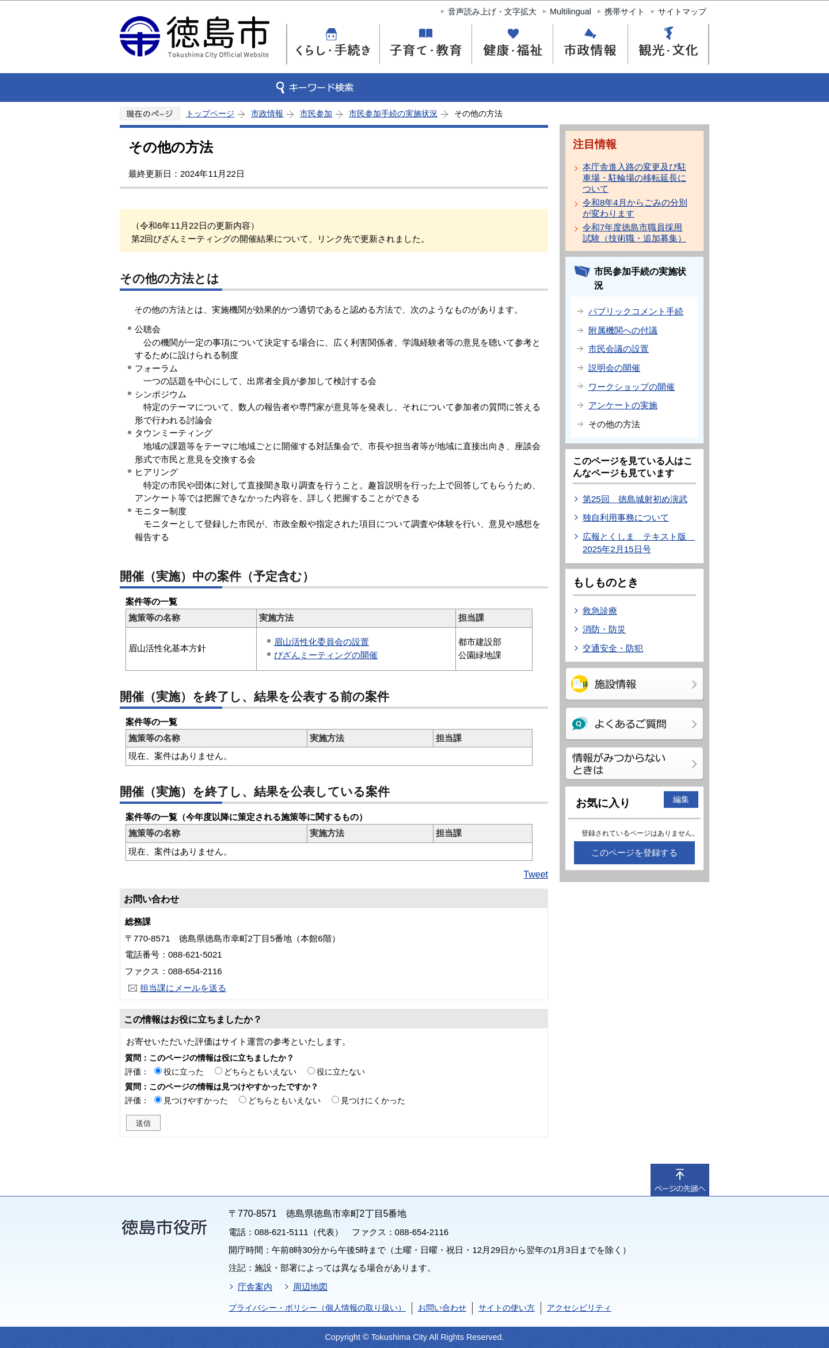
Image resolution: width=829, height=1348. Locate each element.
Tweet (535, 874)
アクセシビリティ (579, 1307)
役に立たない (341, 1071)
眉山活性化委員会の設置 (321, 642)
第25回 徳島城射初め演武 (635, 499)
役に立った (183, 1071)
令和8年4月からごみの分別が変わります (635, 208)
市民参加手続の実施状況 (393, 113)
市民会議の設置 (618, 349)
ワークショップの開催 (631, 387)
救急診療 (600, 611)
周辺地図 (310, 1287)
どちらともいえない (260, 1071)
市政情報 (267, 113)
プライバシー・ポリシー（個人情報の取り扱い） (317, 1307)
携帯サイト (624, 11)
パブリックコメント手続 (635, 311)
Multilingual (570, 11)
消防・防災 (604, 629)
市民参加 (316, 113)
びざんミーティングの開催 (326, 655)
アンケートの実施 (622, 405)
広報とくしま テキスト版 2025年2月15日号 (639, 543)
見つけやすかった (195, 1100)
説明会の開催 (614, 368)
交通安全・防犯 (613, 648)
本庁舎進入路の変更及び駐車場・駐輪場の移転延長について (634, 177)
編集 (681, 799)
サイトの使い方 (506, 1307)
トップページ (210, 113)
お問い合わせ (442, 1307)
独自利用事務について (626, 517)
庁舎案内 (255, 1287)
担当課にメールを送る (183, 988)
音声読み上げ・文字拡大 (492, 11)
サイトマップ (682, 11)
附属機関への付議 (622, 330)
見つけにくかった (373, 1100)
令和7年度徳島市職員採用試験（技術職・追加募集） (634, 232)
